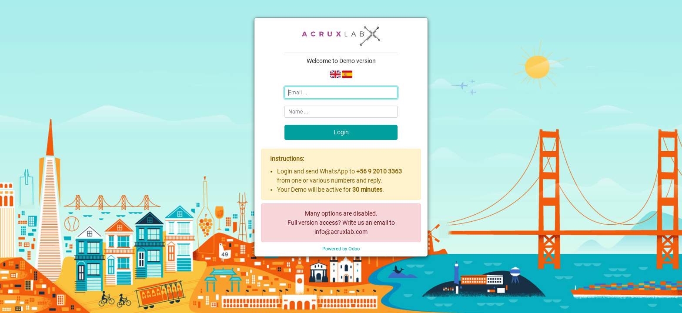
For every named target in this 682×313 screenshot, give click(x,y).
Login (341, 132)
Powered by (341, 249)
